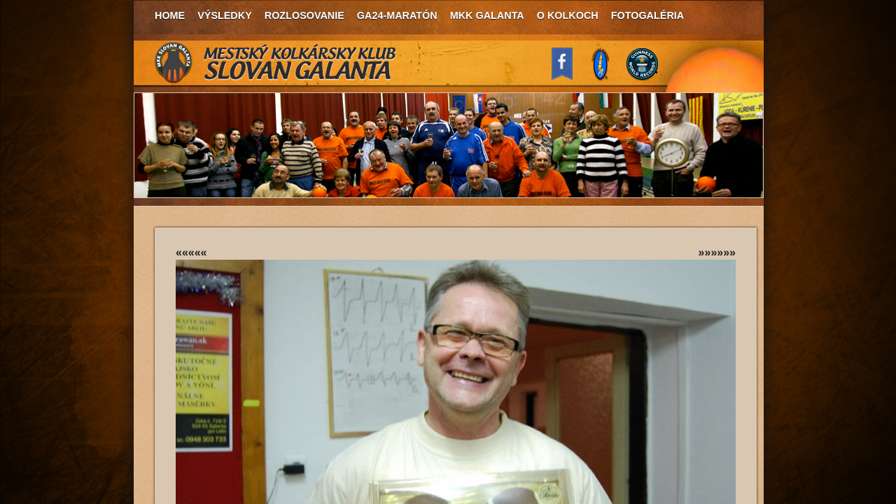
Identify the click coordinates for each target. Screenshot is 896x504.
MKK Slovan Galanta (276, 63)
